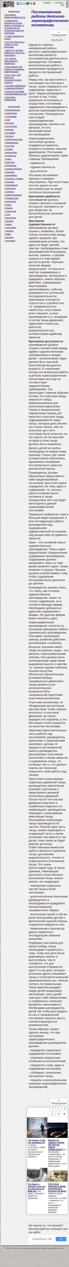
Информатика (11, 142)
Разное (8, 205)
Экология (9, 237)
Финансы (9, 231)
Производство (11, 198)
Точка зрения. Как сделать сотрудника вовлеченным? (14, 69)
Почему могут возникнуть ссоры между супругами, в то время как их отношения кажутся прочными (14, 26)
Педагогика (10, 188)
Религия (8, 208)
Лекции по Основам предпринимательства (15, 92)
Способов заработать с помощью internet (15, 86)
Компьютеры (10, 152)
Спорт (7, 214)
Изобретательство (13, 139)
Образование (11, 185)
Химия (7, 234)
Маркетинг (9, 162)
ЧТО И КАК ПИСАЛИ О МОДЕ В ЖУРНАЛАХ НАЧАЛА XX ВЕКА (57, 1187)
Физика (8, 224)
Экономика (9, 240)
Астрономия (10, 116)
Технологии (10, 218)
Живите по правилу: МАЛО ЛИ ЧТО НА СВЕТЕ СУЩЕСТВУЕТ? (56, 1145)
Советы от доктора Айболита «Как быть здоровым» (14, 52)
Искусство (9, 146)
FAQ (62, 5)
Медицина (9, 172)
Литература (10, 156)
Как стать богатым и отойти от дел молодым (14, 44)
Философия (10, 227)
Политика (9, 191)
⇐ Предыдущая (58, 33)
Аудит (7, 120)
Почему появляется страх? (14, 37)
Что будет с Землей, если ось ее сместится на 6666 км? (36, 1187)
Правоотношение (13, 195)
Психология (10, 201)
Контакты (59, 2)
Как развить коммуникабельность (14, 16)
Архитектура (10, 113)
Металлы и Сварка (13, 178)
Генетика (8, 129)
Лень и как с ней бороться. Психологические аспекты (13, 79)
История (8, 149)
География (9, 133)
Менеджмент (10, 175)
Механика (9, 182)
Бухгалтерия (10, 126)
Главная (46, 2)
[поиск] (41, 1239)
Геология (9, 136)
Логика (7, 159)
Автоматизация (12, 110)
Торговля (9, 221)
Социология (10, 211)
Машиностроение (13, 169)
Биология (9, 123)
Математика (10, 165)
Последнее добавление (10, 98)
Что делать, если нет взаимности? (36, 1141)
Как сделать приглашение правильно (11, 61)
